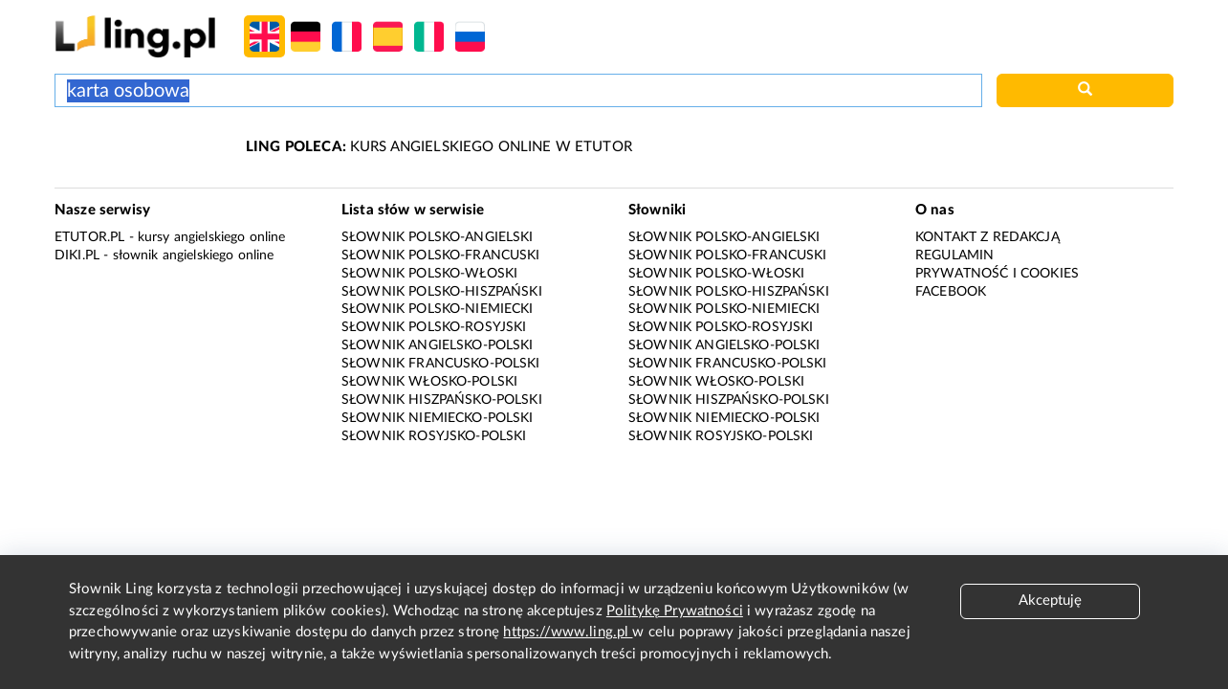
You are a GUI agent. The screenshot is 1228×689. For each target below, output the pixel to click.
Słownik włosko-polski (429, 382)
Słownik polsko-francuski (440, 255)
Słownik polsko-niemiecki (437, 309)
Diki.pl (77, 255)
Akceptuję (1050, 600)
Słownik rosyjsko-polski (433, 436)
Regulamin (954, 255)
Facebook (950, 292)
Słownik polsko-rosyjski (433, 327)
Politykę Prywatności (674, 611)
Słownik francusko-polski (440, 363)
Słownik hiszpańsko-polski (441, 400)
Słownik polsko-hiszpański (441, 292)
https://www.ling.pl (567, 632)
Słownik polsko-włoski (429, 273)
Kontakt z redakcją (987, 237)
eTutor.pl (89, 237)
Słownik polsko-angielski (437, 237)
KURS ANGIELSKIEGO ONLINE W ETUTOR (439, 147)
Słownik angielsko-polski (437, 345)
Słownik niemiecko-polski (437, 418)
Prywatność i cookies (997, 273)
